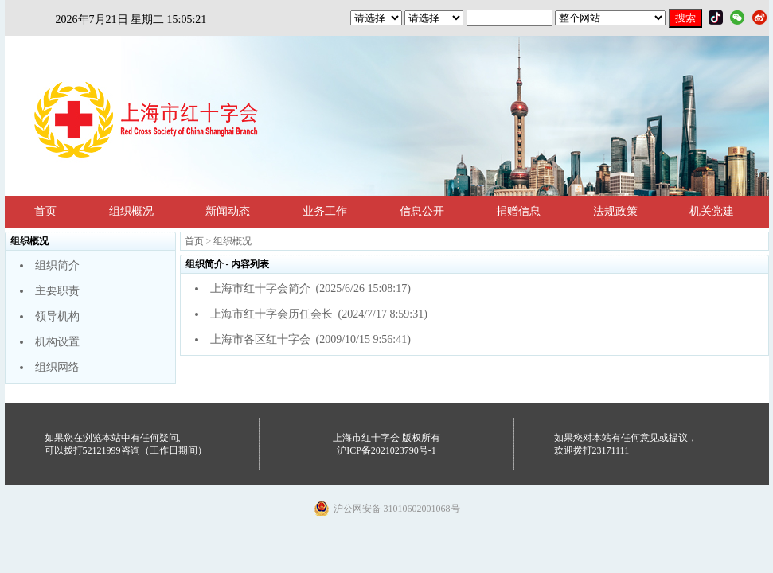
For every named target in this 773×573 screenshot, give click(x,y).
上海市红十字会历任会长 (271, 314)
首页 (45, 211)
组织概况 (131, 211)
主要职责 (57, 291)
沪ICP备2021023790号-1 (386, 450)
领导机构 (57, 316)
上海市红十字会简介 (260, 288)
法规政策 (615, 211)
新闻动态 (227, 211)
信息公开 (422, 211)
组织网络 (57, 367)
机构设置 (57, 342)
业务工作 (325, 211)
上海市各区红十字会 (260, 339)
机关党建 (711, 211)
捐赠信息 (518, 211)
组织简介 (57, 265)
